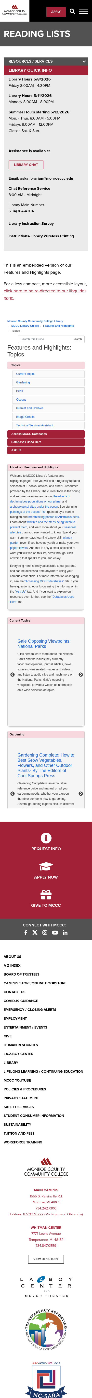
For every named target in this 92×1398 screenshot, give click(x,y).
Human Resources (21, 1045)
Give (8, 1036)
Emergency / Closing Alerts (30, 1010)
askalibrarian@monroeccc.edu (46, 178)
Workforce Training (23, 1142)
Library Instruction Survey (31, 223)
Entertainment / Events (25, 1027)
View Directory (46, 1259)
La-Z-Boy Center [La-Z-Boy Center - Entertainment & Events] (18, 1054)
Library (11, 1063)
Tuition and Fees (19, 1133)
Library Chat (26, 165)
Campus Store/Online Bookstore (35, 983)
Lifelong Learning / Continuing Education (43, 1072)
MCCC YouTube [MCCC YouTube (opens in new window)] (17, 1080)
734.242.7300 (46, 1208)
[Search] (72, 11)
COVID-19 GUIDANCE (21, 1001)
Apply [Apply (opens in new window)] (56, 12)
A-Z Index (12, 966)
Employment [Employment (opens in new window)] (15, 1019)
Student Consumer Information (34, 1116)
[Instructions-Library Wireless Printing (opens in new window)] (41, 236)
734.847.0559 (46, 1246)
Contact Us (15, 992)
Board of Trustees (21, 974)
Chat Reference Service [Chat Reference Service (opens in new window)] (29, 188)
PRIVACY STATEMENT (21, 1098)
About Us (12, 957)
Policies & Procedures (25, 1089)
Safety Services (19, 1107)
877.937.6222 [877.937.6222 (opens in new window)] (33, 1214)
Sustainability (17, 1125)
